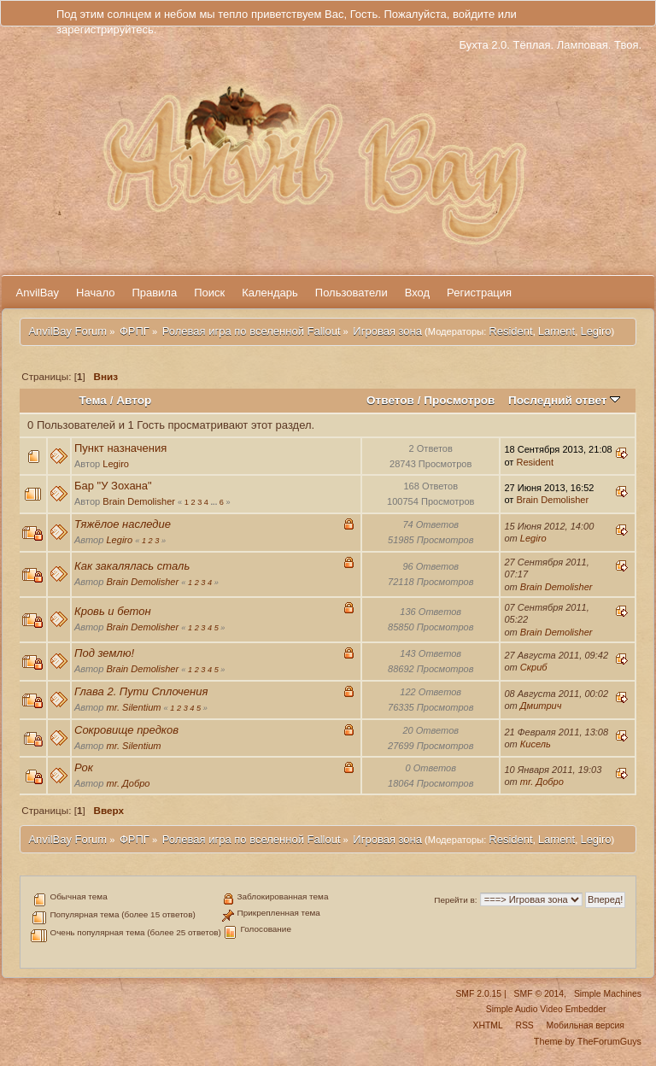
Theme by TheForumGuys (587, 1041)
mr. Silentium (133, 707)
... (215, 502)
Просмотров (459, 400)
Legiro (595, 331)
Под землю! (104, 653)
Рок (83, 767)
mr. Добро (127, 783)
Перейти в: (455, 900)
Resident (510, 331)
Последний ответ (564, 400)
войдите (474, 14)
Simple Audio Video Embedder (546, 1009)
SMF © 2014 (539, 994)
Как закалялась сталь (132, 565)
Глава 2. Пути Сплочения (141, 691)
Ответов (390, 400)
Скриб (534, 667)
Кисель (535, 744)
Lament (556, 331)
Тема (93, 400)
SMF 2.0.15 (478, 994)
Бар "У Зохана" (113, 485)
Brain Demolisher (138, 501)
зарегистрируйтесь (105, 29)
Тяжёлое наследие (122, 524)
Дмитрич (541, 705)
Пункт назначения (120, 448)
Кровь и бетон (112, 611)
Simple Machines (607, 994)
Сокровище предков (126, 729)
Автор (133, 400)
